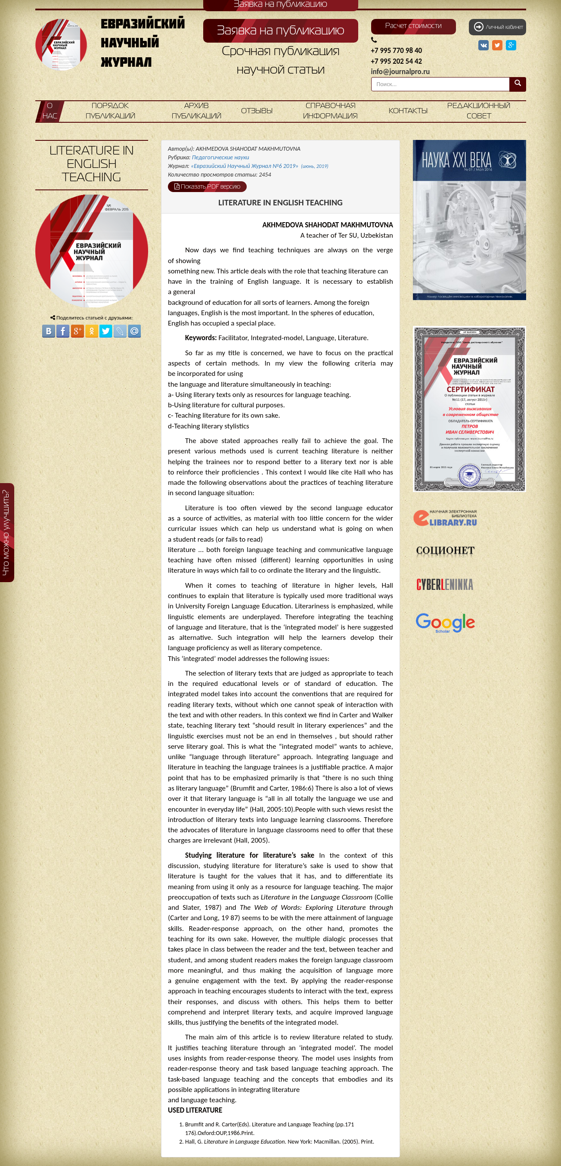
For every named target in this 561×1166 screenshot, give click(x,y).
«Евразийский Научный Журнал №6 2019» (260, 166)
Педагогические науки (220, 157)
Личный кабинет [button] (498, 26)
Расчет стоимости (413, 26)
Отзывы (257, 111)
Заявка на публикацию (280, 31)
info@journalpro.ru (400, 71)
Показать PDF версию (207, 186)
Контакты (408, 111)
